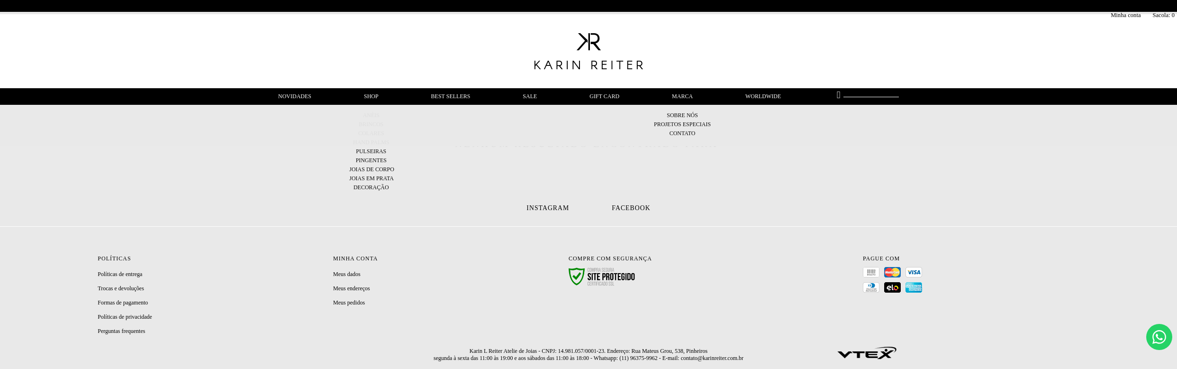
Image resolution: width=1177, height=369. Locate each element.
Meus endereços (351, 288)
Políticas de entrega (120, 274)
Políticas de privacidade (125, 317)
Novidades (294, 96)
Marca (682, 96)
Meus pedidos (349, 302)
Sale (530, 96)
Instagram (547, 208)
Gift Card (604, 96)
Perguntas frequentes (121, 331)
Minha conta (1126, 15)
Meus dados (347, 274)
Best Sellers (451, 96)
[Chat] (1159, 337)
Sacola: (1163, 15)
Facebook (631, 208)
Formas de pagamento (123, 302)
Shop (371, 96)
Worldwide (763, 96)
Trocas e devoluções (121, 288)
